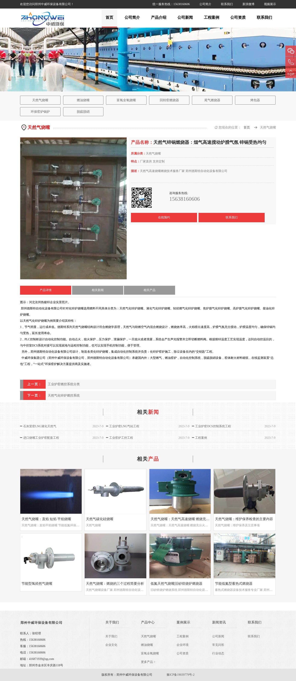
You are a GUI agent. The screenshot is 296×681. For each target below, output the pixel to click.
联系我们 (227, 4)
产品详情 (46, 290)
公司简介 (205, 4)
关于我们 (111, 636)
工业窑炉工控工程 (121, 437)
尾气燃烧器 (212, 100)
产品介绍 (158, 17)
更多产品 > (148, 662)
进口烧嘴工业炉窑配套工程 (41, 437)
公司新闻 (185, 17)
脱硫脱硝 (83, 111)
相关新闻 (98, 290)
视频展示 (270, 4)
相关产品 (149, 290)
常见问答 (218, 644)
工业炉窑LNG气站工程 (124, 426)
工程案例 (211, 17)
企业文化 (111, 644)
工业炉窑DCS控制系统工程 (213, 426)
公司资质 (238, 17)
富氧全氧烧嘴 (126, 100)
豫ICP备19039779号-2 (180, 674)
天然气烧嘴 (40, 100)
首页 (109, 17)
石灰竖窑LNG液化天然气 (39, 426)
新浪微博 (248, 4)
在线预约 (164, 217)
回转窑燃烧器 (169, 100)
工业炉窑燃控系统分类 (64, 384)
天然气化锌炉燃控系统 (64, 395)
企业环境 (183, 644)
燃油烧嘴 (83, 100)
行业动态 (218, 653)
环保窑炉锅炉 (40, 111)
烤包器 (255, 100)
